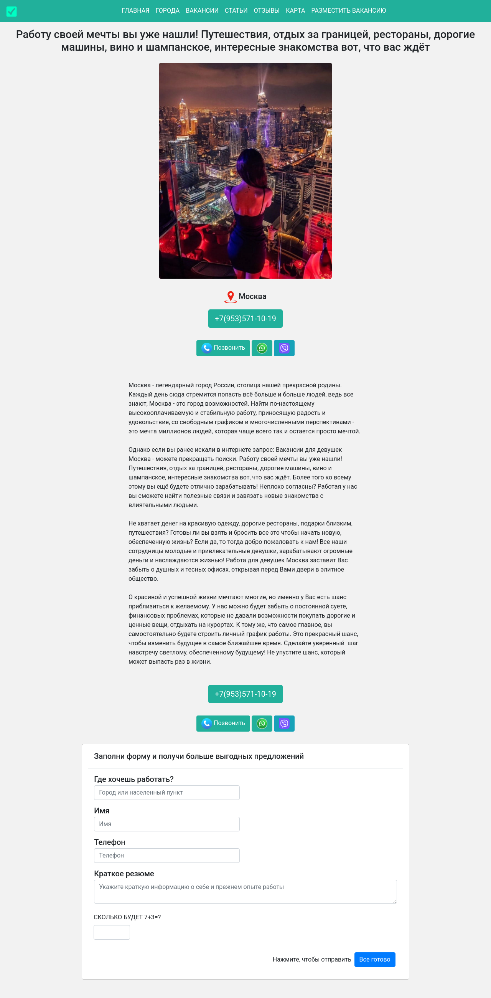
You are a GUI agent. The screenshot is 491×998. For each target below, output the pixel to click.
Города (167, 10)
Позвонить (223, 348)
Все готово (374, 959)
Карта (295, 10)
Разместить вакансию (348, 10)
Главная (135, 10)
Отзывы (267, 10)
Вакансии (202, 10)
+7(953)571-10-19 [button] (245, 318)
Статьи (236, 10)
